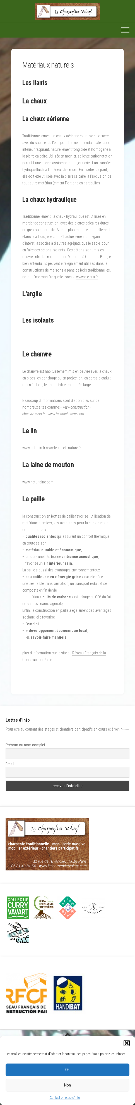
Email (10, 764)
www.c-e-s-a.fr (87, 277)
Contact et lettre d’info (65, 1098)
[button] (126, 1043)
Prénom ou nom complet (25, 745)
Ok (67, 1069)
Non (67, 1085)
